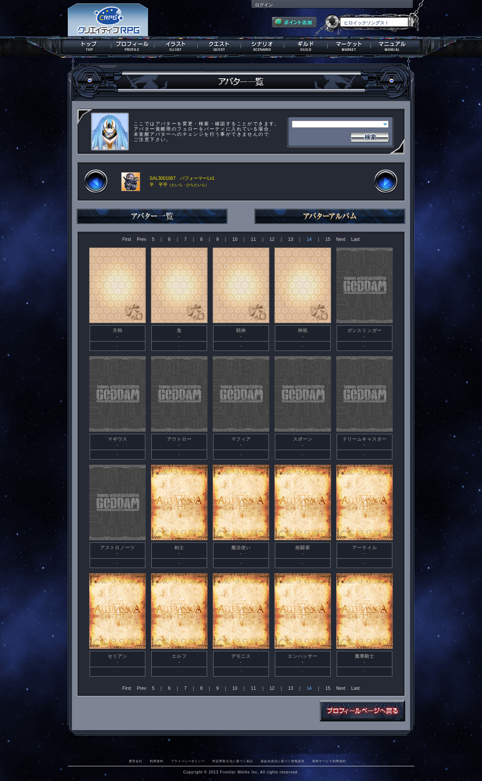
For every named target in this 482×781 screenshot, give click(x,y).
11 (253, 239)
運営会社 (135, 761)
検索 (370, 136)
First (126, 239)
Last (355, 239)
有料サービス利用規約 (329, 761)
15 (327, 239)
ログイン (264, 5)
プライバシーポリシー (188, 761)
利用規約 (156, 761)
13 (290, 239)
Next (340, 239)
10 (234, 239)
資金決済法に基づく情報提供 (283, 761)
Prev (141, 239)
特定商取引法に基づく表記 (232, 761)
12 (272, 239)
